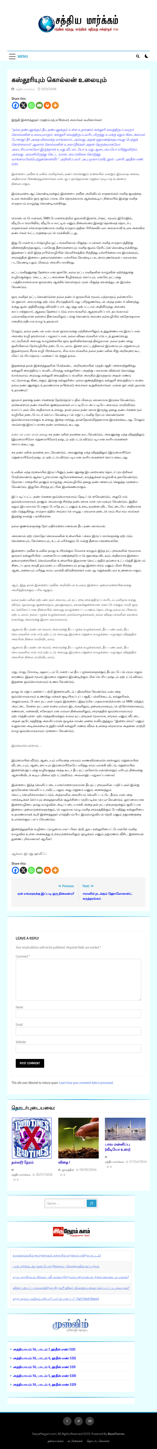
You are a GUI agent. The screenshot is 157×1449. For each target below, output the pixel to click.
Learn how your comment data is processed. (86, 1083)
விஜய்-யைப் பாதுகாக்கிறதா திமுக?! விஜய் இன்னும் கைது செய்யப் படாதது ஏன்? (71, 1288)
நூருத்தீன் (68, 1170)
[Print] (47, 105)
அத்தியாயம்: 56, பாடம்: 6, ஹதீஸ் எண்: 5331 (44, 1367)
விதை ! (64, 1162)
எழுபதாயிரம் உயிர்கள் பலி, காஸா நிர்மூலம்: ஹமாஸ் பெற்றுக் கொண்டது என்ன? (71, 1277)
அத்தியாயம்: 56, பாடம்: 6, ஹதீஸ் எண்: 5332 (44, 1358)
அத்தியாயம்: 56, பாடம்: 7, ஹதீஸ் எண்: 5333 (44, 1349)
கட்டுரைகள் (75, 1441)
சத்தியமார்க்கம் (25, 89)
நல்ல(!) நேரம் (22, 1162)
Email (19, 1025)
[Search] (91, 1203)
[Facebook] (15, 105)
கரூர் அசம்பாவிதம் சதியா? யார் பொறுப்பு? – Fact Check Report (56, 1299)
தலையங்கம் (56, 1441)
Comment (23, 956)
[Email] (39, 105)
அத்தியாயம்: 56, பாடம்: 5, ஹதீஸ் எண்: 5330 (44, 1375)
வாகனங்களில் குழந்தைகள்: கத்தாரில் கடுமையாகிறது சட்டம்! (57, 1255)
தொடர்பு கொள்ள (98, 1441)
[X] (23, 105)
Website (21, 1042)
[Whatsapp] (31, 105)
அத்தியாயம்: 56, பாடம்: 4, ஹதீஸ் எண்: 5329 (44, 1384)
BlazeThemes (116, 1434)
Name (19, 1007)
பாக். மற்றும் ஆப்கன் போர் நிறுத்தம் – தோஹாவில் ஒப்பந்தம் (56, 1266)
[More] (55, 105)
